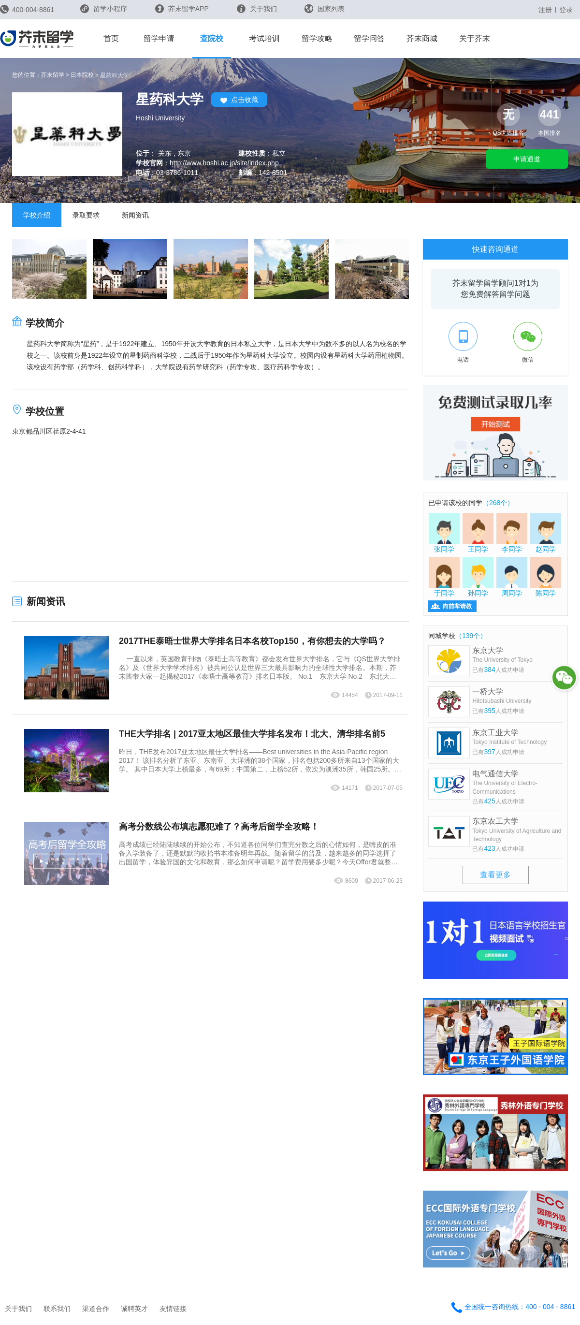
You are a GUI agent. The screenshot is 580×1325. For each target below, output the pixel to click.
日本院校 (82, 75)
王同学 (478, 532)
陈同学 (546, 576)
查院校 (211, 38)
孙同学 (478, 576)
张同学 (444, 532)
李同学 (512, 532)
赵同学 (546, 532)
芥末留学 (52, 75)
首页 (111, 38)
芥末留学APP (182, 8)
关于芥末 (474, 38)
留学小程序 (103, 11)
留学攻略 (317, 38)
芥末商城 (421, 38)
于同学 (444, 576)
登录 (566, 10)
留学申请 (159, 38)
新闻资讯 (135, 215)
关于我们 (257, 8)
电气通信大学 (517, 783)
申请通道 (526, 159)
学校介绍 (36, 215)
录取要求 (86, 215)
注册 (545, 10)
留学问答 (369, 38)
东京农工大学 (517, 830)
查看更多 (495, 875)
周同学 (512, 576)
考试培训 (264, 38)
